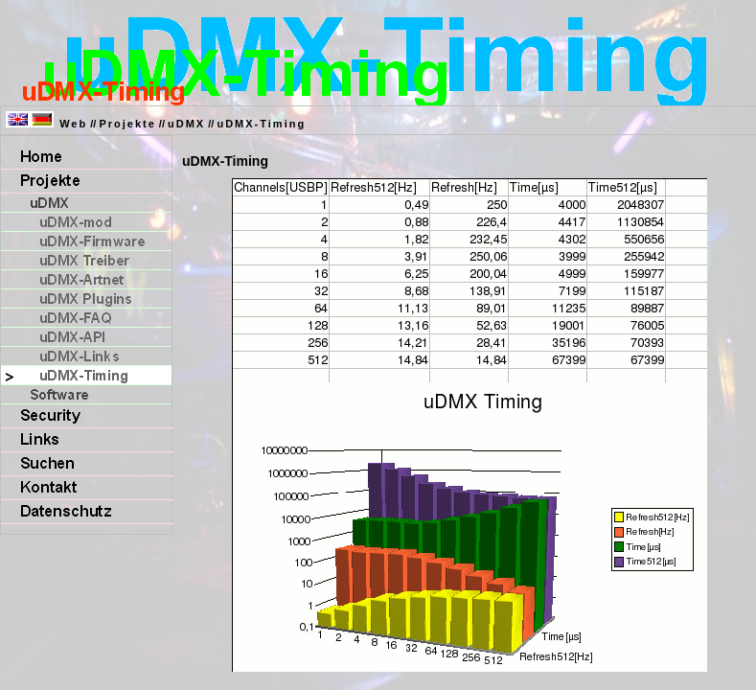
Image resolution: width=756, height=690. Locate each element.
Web (73, 123)
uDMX (186, 123)
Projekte (127, 123)
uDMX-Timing (261, 123)
